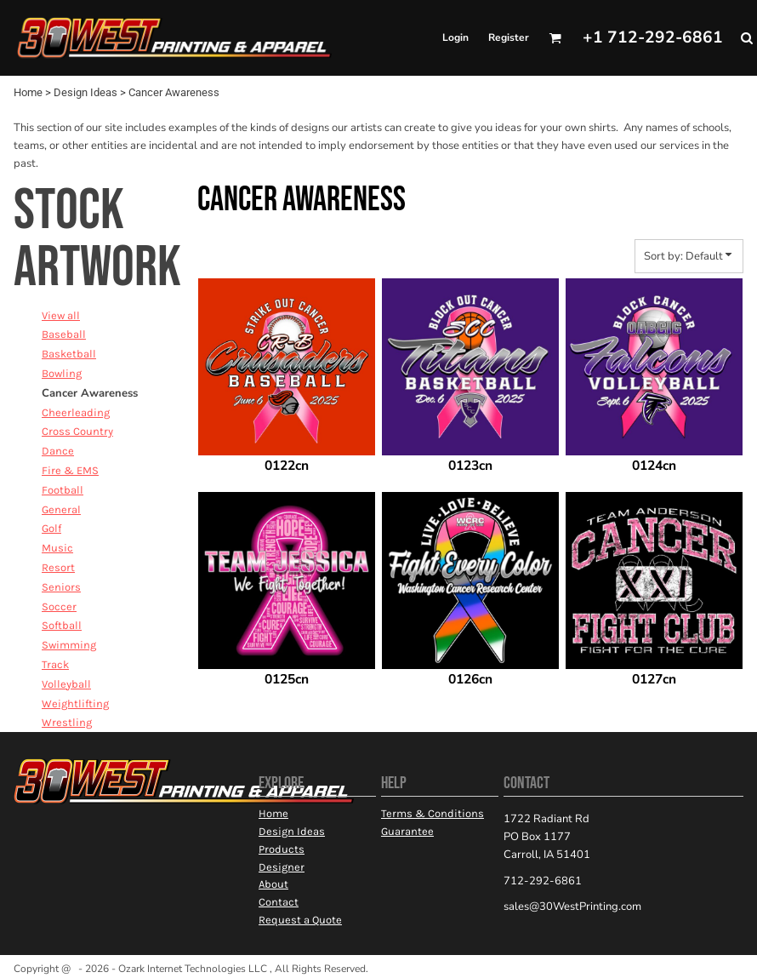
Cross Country (77, 431)
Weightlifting (75, 703)
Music (57, 547)
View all (61, 315)
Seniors (61, 587)
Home (28, 92)
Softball (62, 625)
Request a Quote (300, 919)
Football (62, 489)
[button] (555, 37)
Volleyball (66, 684)
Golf (51, 528)
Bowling (62, 373)
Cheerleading (76, 412)
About (273, 884)
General (61, 509)
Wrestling (67, 722)
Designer (282, 867)
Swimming (69, 644)
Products (282, 849)
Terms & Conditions (432, 813)
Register (508, 37)
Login (455, 37)
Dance (58, 450)
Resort (58, 567)
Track (55, 664)
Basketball (69, 353)
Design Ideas (85, 92)
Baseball (64, 334)
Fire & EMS (70, 470)
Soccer (59, 606)
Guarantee (407, 831)
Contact (279, 901)
